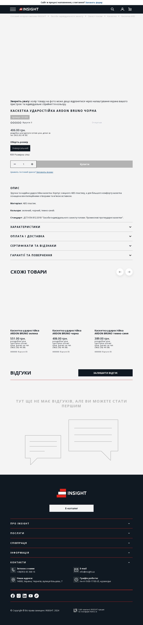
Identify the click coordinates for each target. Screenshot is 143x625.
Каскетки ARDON (129, 16)
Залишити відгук (105, 373)
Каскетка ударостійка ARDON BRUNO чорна (66, 332)
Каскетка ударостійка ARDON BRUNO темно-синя (111, 332)
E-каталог (71, 508)
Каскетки (112, 16)
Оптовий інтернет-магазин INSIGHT (28, 16)
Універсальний (20, 148)
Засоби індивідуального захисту (67, 16)
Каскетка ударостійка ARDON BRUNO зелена (24, 332)
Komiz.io (93, 612)
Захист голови (95, 16)
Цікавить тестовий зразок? (32, 172)
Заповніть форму (93, 2)
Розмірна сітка (20, 154)
